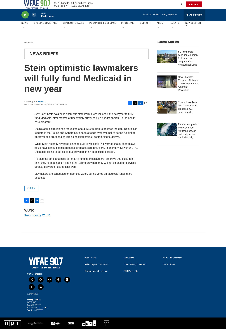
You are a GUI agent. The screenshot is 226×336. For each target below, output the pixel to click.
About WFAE (91, 264)
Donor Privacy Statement (135, 271)
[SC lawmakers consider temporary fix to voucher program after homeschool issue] (167, 63)
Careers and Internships (96, 278)
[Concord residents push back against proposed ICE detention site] (167, 113)
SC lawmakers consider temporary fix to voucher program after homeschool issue (188, 65)
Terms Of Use (168, 271)
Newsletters (193, 30)
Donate (197, 7)
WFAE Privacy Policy (172, 264)
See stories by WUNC (37, 222)
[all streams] (194, 21)
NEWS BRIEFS (44, 60)
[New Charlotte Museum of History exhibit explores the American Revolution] (167, 88)
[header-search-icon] (182, 8)
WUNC (41, 108)
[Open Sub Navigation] (23, 34)
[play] (25, 21)
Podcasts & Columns (102, 29)
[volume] (34, 21)
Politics (28, 49)
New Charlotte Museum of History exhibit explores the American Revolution (188, 90)
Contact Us (129, 264)
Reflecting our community (96, 271)
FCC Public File (131, 278)
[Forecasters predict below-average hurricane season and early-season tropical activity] (167, 136)
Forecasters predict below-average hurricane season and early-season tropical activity (188, 137)
